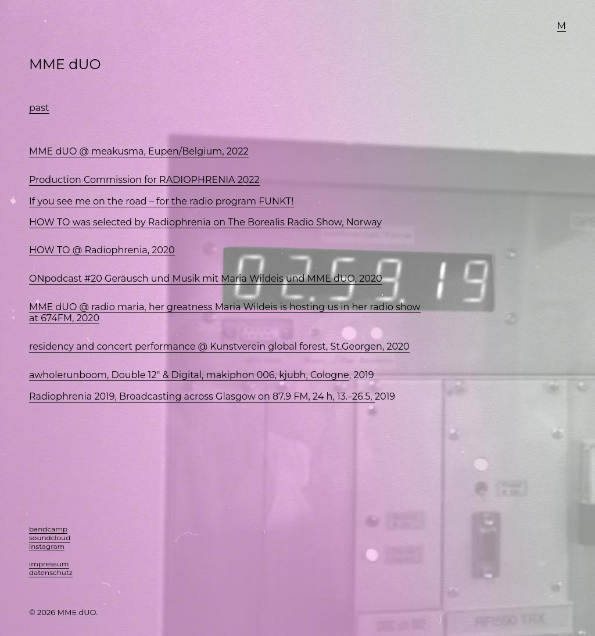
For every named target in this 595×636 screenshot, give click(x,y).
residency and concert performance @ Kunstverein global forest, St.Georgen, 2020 (219, 346)
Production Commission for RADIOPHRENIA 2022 (144, 179)
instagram (46, 546)
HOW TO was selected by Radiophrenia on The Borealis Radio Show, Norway (205, 222)
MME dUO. (78, 612)
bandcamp (48, 528)
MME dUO (65, 64)
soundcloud (49, 537)
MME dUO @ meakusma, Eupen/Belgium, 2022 (139, 151)
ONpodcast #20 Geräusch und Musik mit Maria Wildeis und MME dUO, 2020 (205, 278)
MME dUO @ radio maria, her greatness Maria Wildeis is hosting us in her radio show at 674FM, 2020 (225, 312)
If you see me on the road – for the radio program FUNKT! (161, 201)
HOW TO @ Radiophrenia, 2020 (102, 250)
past (39, 107)
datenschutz (51, 572)
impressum (49, 563)
